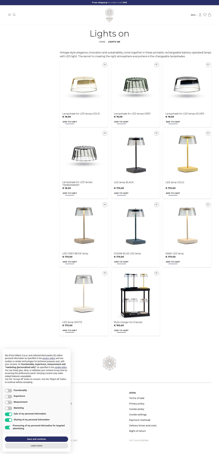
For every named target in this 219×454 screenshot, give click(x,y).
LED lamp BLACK (123, 182)
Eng (194, 15)
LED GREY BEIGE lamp (75, 253)
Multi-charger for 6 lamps (128, 322)
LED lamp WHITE (72, 322)
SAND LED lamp (174, 253)
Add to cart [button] (70, 122)
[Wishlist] (205, 15)
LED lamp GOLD (174, 182)
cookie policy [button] (61, 367)
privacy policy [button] (48, 358)
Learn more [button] (36, 445)
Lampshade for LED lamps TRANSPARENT (77, 183)
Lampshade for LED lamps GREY (132, 113)
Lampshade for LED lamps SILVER (184, 113)
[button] (9, 15)
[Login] (200, 15)
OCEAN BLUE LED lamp (127, 253)
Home (102, 42)
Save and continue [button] (36, 439)
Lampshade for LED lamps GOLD (81, 113)
